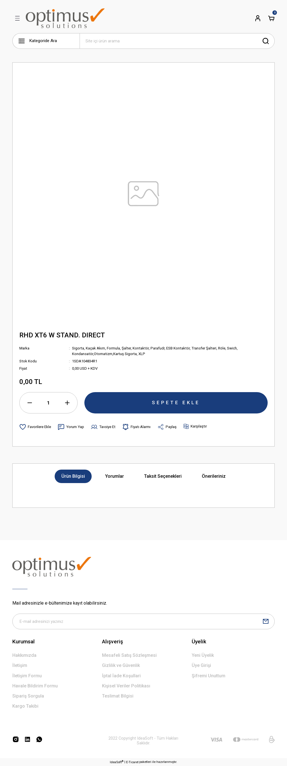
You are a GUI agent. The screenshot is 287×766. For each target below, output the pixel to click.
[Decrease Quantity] (30, 402)
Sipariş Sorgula (28, 696)
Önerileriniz (214, 476)
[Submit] (266, 621)
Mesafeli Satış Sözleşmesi (129, 655)
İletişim (19, 665)
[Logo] (65, 18)
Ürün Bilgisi (73, 476)
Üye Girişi (201, 665)
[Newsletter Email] (143, 621)
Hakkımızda (24, 655)
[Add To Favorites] (35, 427)
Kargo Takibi (25, 706)
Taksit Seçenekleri (163, 476)
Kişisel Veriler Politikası (126, 686)
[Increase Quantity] (67, 402)
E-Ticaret (132, 762)
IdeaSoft (116, 762)
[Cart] (271, 18)
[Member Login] (257, 18)
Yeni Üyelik (203, 655)
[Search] (177, 41)
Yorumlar (114, 476)
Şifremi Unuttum (208, 675)
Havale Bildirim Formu (35, 686)
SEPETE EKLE (176, 402)
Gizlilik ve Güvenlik (121, 665)
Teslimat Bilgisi (117, 696)
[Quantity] (48, 402)
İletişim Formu (27, 675)
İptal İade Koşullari (121, 675)
